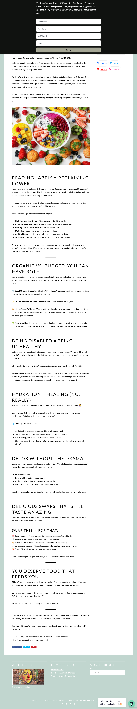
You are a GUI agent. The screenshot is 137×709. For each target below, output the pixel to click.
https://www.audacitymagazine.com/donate (30, 640)
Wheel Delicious (34, 58)
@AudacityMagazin (66, 676)
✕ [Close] (134, 27)
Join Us (61, 700)
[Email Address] (68, 21)
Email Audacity (57, 669)
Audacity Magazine (68, 673)
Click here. (16, 629)
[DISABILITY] (68, 43)
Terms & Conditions (79, 700)
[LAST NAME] (68, 36)
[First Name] (68, 29)
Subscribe (50, 700)
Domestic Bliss (20, 58)
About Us (36, 700)
